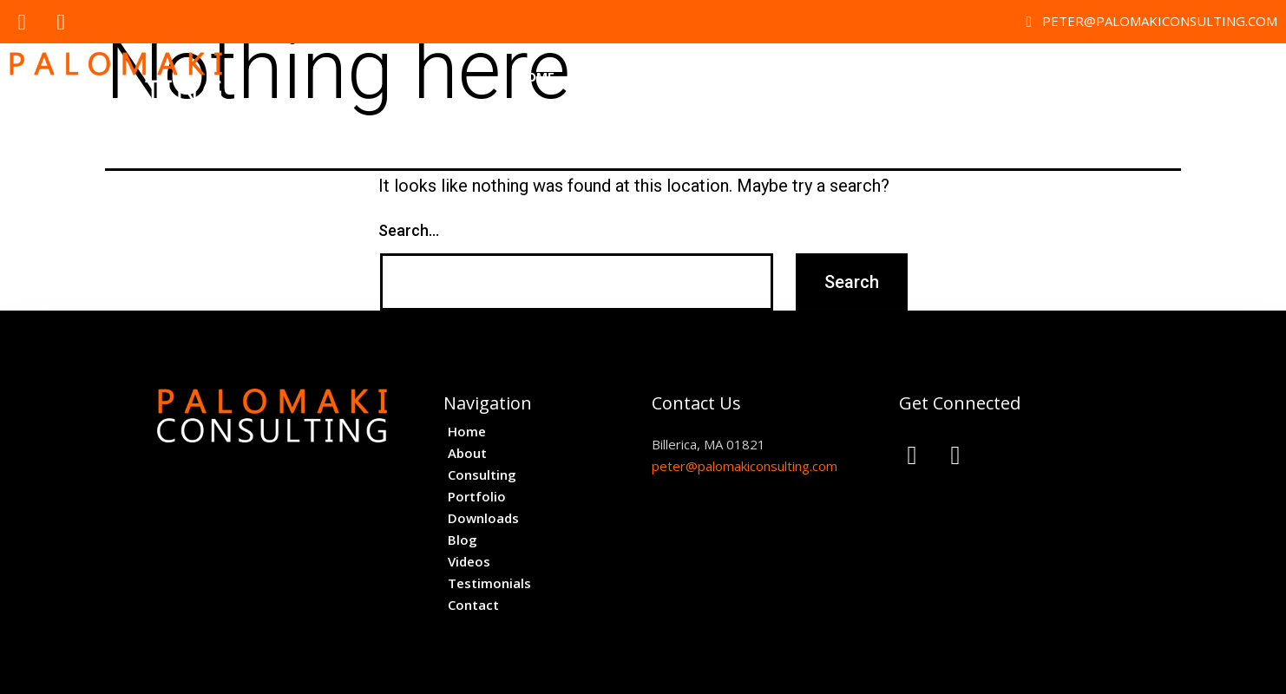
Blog (974, 77)
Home (536, 77)
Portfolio (790, 77)
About (602, 77)
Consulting (690, 77)
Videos (1038, 77)
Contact (1234, 77)
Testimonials (1132, 77)
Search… (408, 230)
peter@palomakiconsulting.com (744, 466)
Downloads (891, 77)
